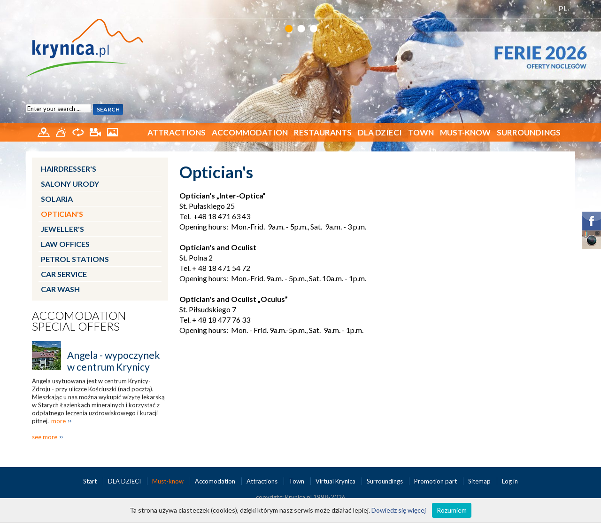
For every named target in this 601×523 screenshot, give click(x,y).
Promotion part (436, 481)
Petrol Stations (75, 258)
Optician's (62, 213)
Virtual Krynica (336, 481)
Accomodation (216, 481)
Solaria (57, 198)
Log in (510, 481)
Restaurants (323, 132)
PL (563, 8)
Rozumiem (452, 510)
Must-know (465, 132)
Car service (64, 273)
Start (90, 481)
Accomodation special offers (79, 321)
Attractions (176, 132)
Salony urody (70, 183)
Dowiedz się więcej (398, 510)
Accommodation (250, 132)
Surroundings (529, 132)
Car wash (60, 289)
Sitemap (479, 481)
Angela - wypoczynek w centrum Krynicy (113, 360)
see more (44, 437)
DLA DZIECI (380, 132)
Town (421, 132)
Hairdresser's (68, 168)
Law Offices (65, 243)
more (58, 421)
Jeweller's (62, 228)
